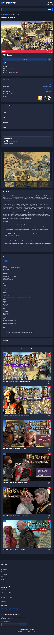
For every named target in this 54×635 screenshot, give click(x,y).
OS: (3, 264)
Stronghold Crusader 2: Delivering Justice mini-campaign (16, 381)
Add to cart (24, 59)
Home (2, 14)
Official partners (4, 569)
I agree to (7, 621)
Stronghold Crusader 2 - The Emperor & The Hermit (15, 515)
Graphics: (5, 291)
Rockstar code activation (6, 597)
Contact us (3, 582)
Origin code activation (5, 590)
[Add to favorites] (49, 59)
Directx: (4, 308)
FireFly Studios (48, 89)
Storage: (4, 299)
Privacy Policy (4, 577)
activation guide (12, 69)
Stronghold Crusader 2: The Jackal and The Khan (14, 448)
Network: (5, 317)
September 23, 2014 (47, 86)
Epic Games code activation (7, 595)
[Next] (50, 184)
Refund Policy (4, 579)
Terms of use (4, 574)
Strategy (49, 84)
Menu (51, 4)
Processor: (5, 273)
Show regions (6, 74)
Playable (49, 94)
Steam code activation (6, 592)
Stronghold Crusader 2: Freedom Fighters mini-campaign (16, 415)
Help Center (3, 572)
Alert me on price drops (10, 63)
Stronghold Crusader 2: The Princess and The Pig (14, 549)
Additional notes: (5, 326)
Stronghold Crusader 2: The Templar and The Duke (15, 482)
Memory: (5, 282)
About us (3, 566)
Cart (48, 4)
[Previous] (3, 184)
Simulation (7, 14)
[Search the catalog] (23, 9)
